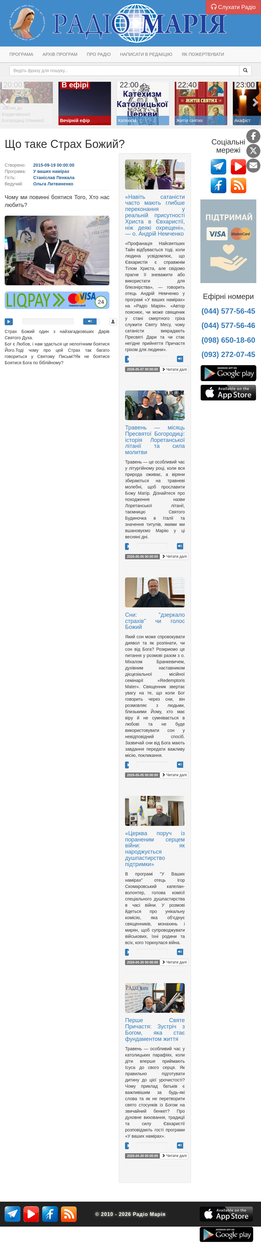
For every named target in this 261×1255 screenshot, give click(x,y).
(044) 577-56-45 (228, 311)
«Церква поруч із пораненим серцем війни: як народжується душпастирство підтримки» (155, 848)
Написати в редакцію (146, 54)
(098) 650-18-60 (228, 340)
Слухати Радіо (233, 7)
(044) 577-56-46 (228, 325)
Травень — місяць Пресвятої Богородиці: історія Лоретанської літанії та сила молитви (155, 439)
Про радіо (99, 54)
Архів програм (60, 54)
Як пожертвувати (203, 54)
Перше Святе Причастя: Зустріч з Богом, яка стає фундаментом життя (155, 1029)
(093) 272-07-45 (228, 354)
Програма (21, 54)
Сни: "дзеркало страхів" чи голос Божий (155, 621)
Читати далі (174, 369)
